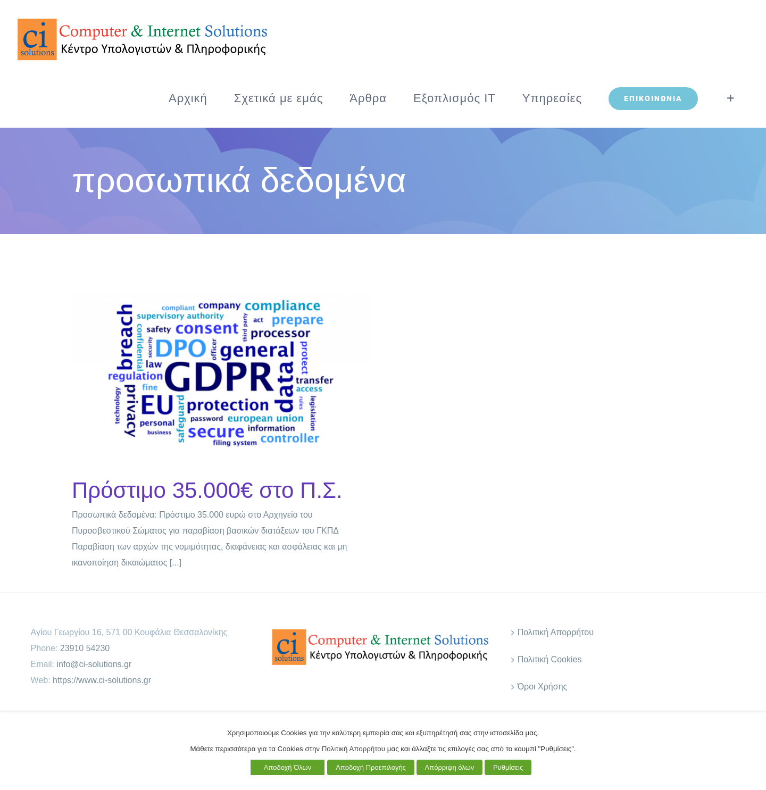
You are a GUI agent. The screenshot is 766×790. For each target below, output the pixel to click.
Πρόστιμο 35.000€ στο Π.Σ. (207, 490)
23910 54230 (85, 648)
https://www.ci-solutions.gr (102, 680)
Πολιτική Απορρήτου (556, 632)
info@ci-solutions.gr (94, 664)
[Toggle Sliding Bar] (730, 98)
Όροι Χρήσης (543, 686)
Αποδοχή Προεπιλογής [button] (371, 767)
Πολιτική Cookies (550, 659)
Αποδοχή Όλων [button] (288, 767)
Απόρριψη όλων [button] (449, 767)
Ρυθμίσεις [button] (508, 767)
